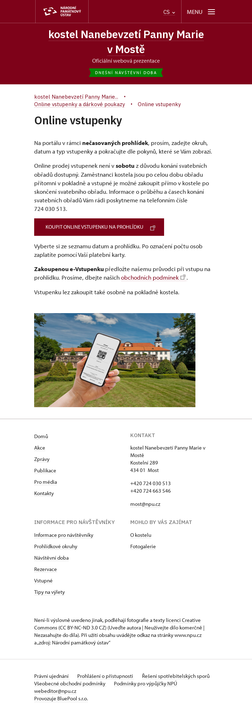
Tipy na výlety (49, 593)
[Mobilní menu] (201, 11)
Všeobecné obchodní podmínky (70, 684)
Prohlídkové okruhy (55, 547)
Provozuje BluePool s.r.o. (61, 699)
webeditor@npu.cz (55, 692)
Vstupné (43, 581)
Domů (41, 437)
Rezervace (45, 570)
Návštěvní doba (51, 558)
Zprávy (41, 460)
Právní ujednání (52, 677)
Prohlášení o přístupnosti (106, 677)
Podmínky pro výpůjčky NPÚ (146, 684)
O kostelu (140, 536)
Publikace (45, 471)
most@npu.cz (145, 505)
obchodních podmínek (153, 278)
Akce (39, 448)
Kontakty (44, 494)
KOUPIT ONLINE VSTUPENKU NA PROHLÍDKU (102, 227)
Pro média (45, 482)
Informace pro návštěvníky (63, 536)
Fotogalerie (143, 547)
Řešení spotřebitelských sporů (177, 677)
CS (169, 12)
